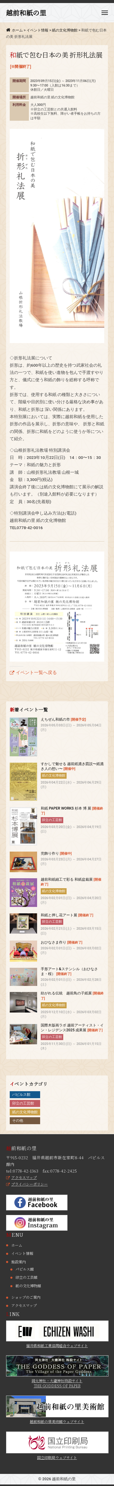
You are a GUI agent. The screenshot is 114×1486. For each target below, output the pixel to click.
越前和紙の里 (26, 12)
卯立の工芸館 (23, 1103)
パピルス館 (21, 1094)
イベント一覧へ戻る (33, 672)
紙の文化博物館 (25, 1112)
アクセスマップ (21, 1177)
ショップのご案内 (25, 1297)
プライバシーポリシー (27, 1184)
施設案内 (18, 1261)
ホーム (16, 1245)
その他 (17, 1120)
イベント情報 (22, 1253)
